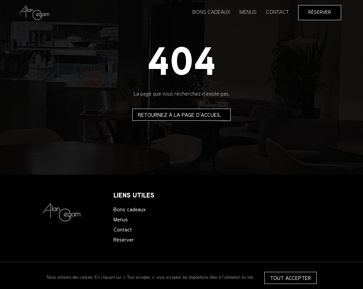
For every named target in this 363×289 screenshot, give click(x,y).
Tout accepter (290, 278)
